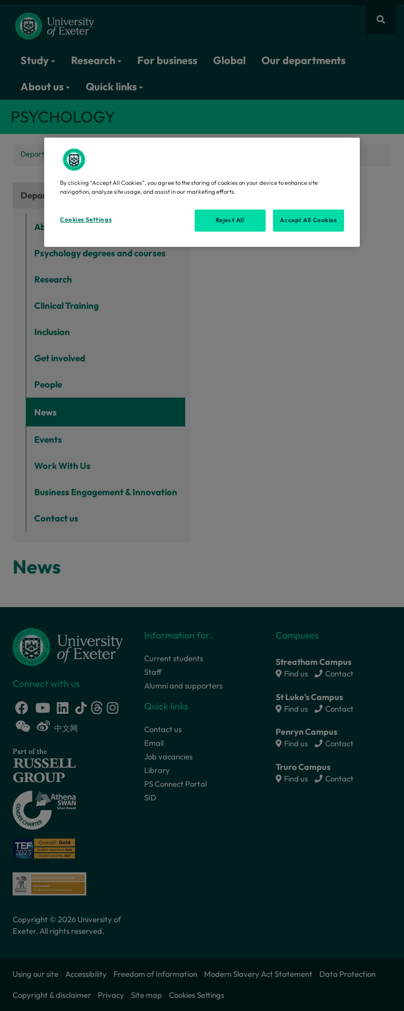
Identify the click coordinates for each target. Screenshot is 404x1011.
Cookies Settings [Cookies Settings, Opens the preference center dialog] (86, 219)
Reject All (230, 220)
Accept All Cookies (308, 220)
